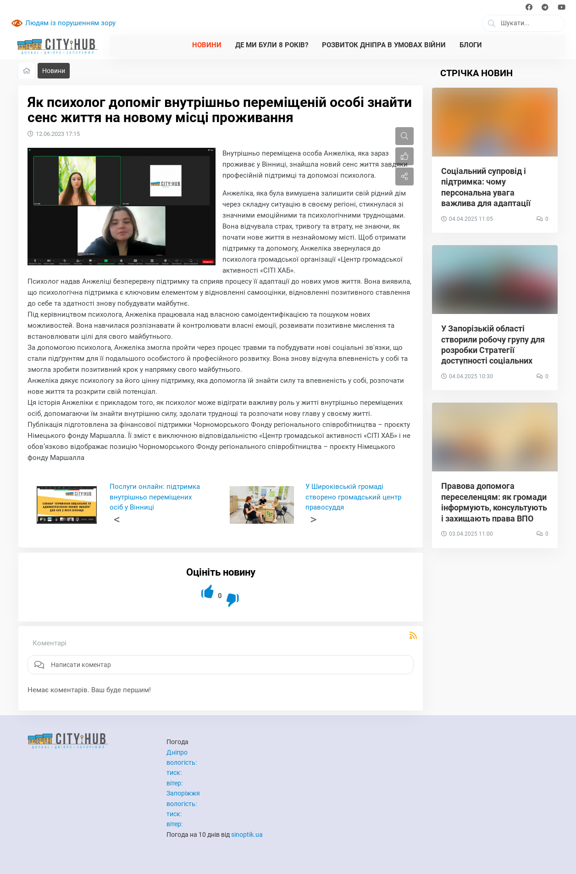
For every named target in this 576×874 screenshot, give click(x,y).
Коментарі (49, 643)
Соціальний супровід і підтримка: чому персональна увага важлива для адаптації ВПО (486, 192)
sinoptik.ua (247, 834)
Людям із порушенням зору (70, 23)
